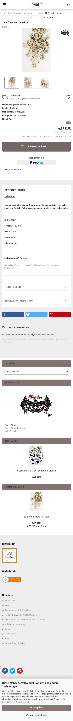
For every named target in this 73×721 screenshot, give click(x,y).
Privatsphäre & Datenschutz (18, 610)
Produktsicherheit (18, 301)
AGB (7, 605)
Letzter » (39, 13)
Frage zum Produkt (13, 169)
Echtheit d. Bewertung (15, 624)
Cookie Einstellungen (15, 643)
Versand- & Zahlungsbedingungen (21, 615)
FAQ (7, 638)
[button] (13, 314)
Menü (4, 4)
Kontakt (8, 629)
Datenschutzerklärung (19, 702)
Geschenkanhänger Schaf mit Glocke (36, 470)
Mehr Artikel (10, 431)
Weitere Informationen (36, 715)
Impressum (10, 601)
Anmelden (7, 342)
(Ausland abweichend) (32, 99)
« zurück (17, 13)
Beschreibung (14, 190)
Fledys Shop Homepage (16, 428)
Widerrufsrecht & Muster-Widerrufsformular (25, 619)
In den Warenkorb (33, 146)
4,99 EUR (36, 523)
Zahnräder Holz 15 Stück (36, 516)
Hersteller (12, 286)
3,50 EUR (36, 477)
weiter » (28, 13)
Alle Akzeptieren (36, 707)
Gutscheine (10, 634)
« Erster (7, 13)
